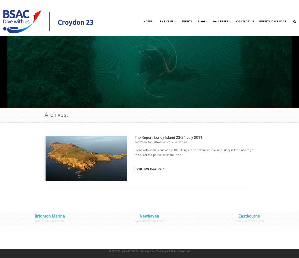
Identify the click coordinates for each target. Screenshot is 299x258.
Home (149, 21)
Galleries (222, 21)
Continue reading (150, 169)
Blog (203, 21)
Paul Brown (155, 142)
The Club (168, 21)
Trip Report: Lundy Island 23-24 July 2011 (168, 137)
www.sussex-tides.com (50, 221)
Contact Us (245, 21)
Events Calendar (273, 21)
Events (187, 21)
